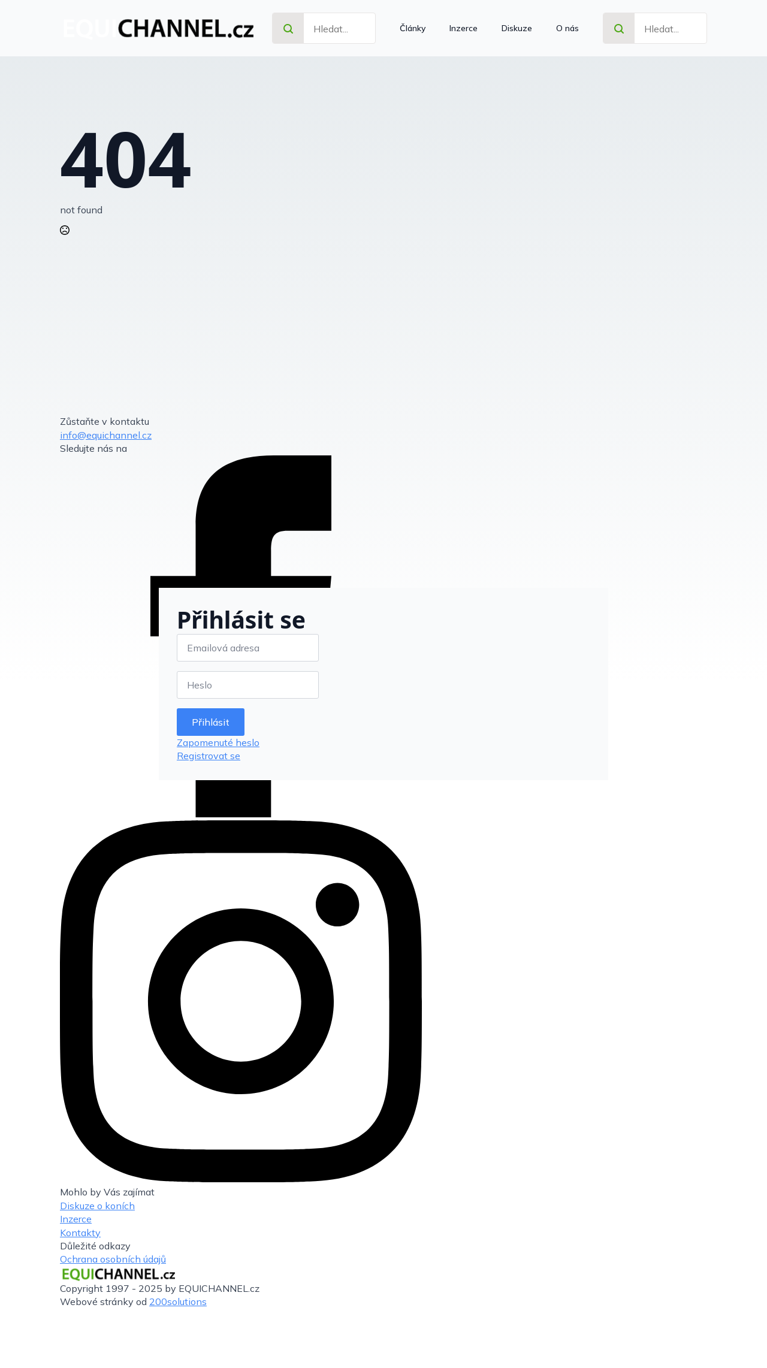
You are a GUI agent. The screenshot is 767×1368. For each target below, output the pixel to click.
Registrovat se (208, 756)
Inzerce (463, 28)
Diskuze (517, 28)
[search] (288, 28)
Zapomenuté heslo (218, 742)
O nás (567, 28)
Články (412, 28)
